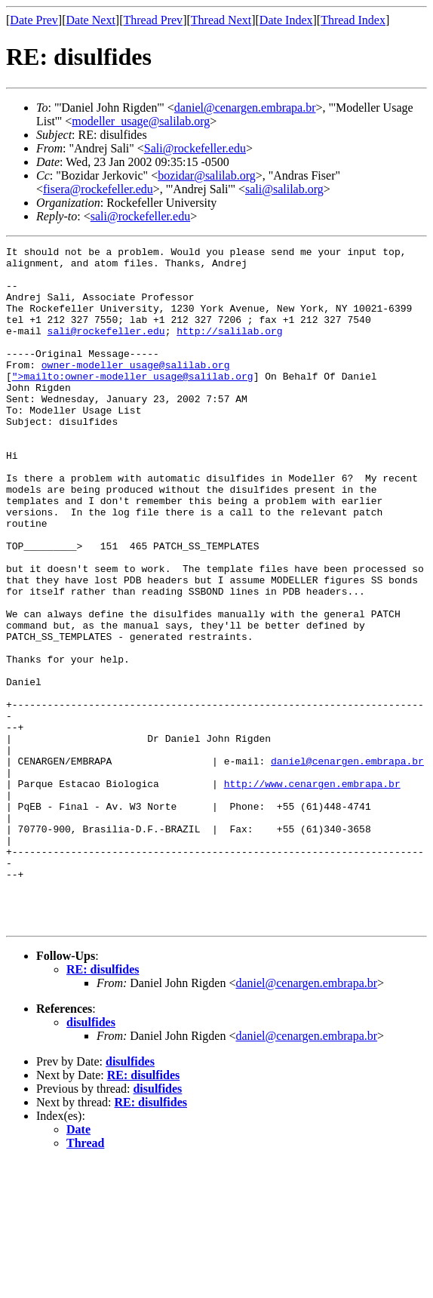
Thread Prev (153, 20)
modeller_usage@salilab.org (141, 121)
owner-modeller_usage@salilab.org (135, 389)
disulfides (90, 1158)
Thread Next (221, 20)
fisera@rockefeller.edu (98, 189)
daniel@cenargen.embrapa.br (245, 107)
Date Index (286, 20)
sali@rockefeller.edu (140, 216)
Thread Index (353, 20)
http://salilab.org (229, 348)
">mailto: (38, 403)
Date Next (90, 20)
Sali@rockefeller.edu (195, 148)
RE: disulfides (102, 1105)
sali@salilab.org (284, 189)
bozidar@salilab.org (207, 175)
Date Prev (34, 20)
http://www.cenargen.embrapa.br (312, 892)
